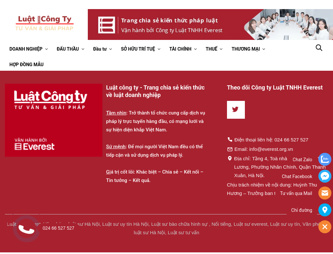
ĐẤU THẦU (68, 49)
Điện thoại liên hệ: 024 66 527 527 (268, 139)
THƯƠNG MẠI (246, 49)
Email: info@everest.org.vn (260, 149)
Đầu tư (100, 49)
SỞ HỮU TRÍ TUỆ (138, 49)
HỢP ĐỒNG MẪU (26, 64)
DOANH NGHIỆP (26, 49)
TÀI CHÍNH (180, 49)
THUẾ (212, 49)
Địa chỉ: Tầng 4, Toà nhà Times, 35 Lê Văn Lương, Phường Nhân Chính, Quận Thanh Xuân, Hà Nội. (276, 166)
